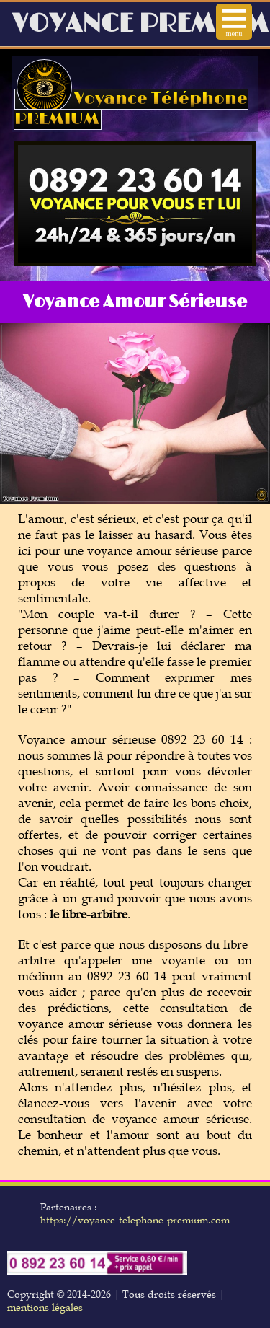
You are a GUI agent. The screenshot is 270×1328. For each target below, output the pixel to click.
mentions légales (45, 1307)
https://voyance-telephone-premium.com (135, 1219)
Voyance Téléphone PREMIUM (131, 109)
